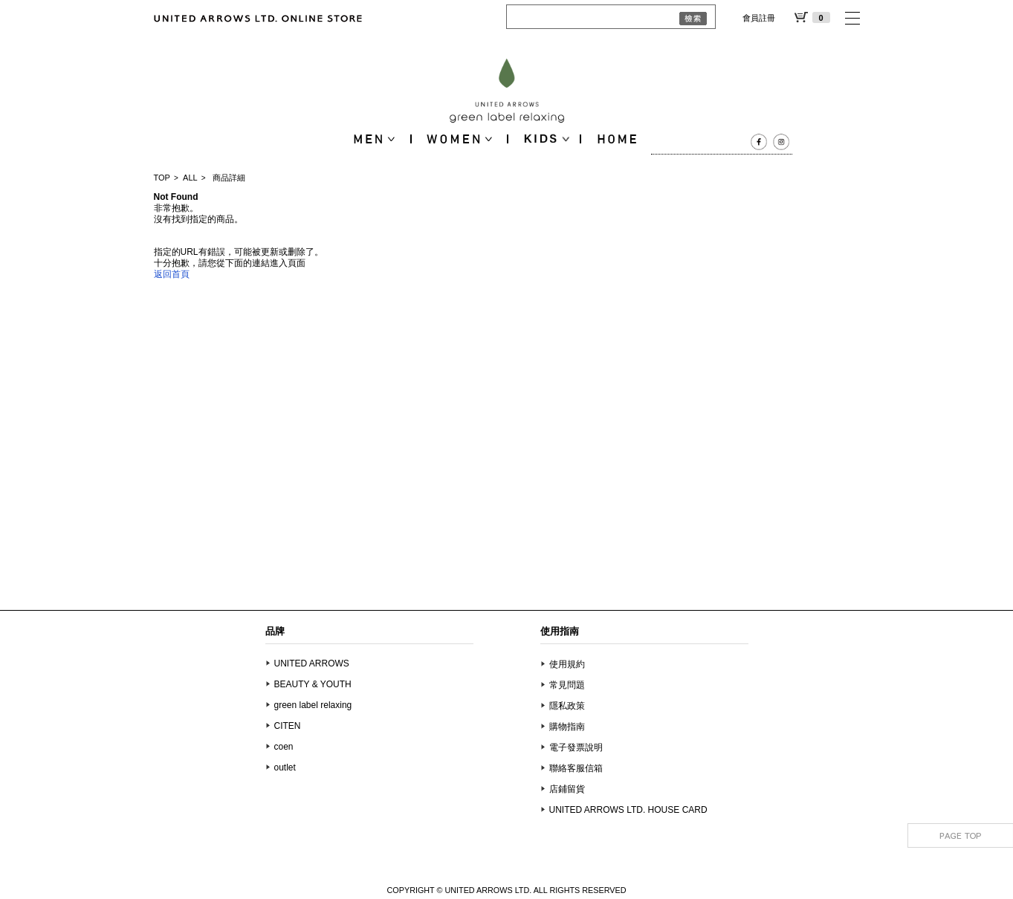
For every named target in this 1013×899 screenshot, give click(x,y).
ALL (190, 177)
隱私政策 (567, 706)
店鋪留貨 (567, 789)
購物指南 (567, 726)
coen (284, 746)
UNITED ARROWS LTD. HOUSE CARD (628, 810)
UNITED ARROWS (311, 663)
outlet (285, 767)
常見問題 (567, 685)
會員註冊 (758, 17)
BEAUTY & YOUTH (313, 684)
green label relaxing (313, 705)
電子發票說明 (576, 747)
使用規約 (567, 664)
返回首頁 (172, 274)
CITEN (287, 726)
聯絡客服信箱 (576, 768)
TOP (162, 177)
